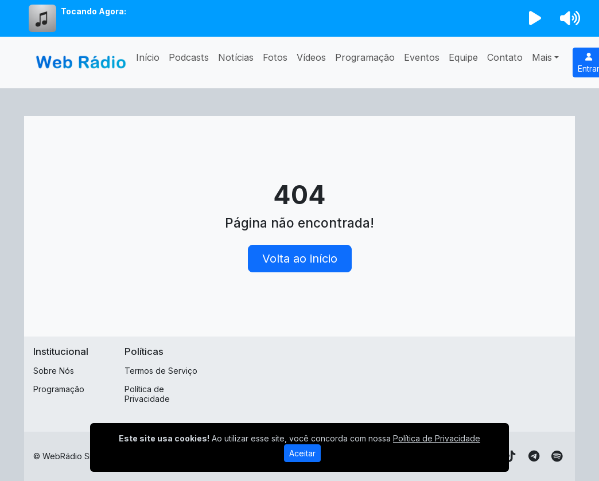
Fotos (275, 57)
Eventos (421, 57)
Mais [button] (542, 57)
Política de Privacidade (147, 394)
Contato (505, 57)
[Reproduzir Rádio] (535, 18)
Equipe (463, 57)
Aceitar (302, 453)
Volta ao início (299, 258)
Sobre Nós (53, 371)
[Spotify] (556, 456)
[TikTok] (510, 456)
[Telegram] (533, 456)
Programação (365, 57)
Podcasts (189, 57)
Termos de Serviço (161, 371)
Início (148, 57)
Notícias (236, 57)
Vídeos (311, 57)
